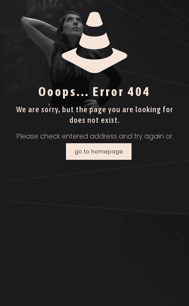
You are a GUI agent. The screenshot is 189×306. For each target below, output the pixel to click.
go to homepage (98, 151)
